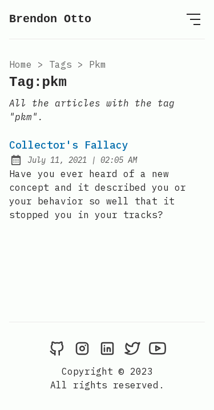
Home (20, 64)
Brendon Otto (50, 19)
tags (60, 64)
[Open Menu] (193, 19)
